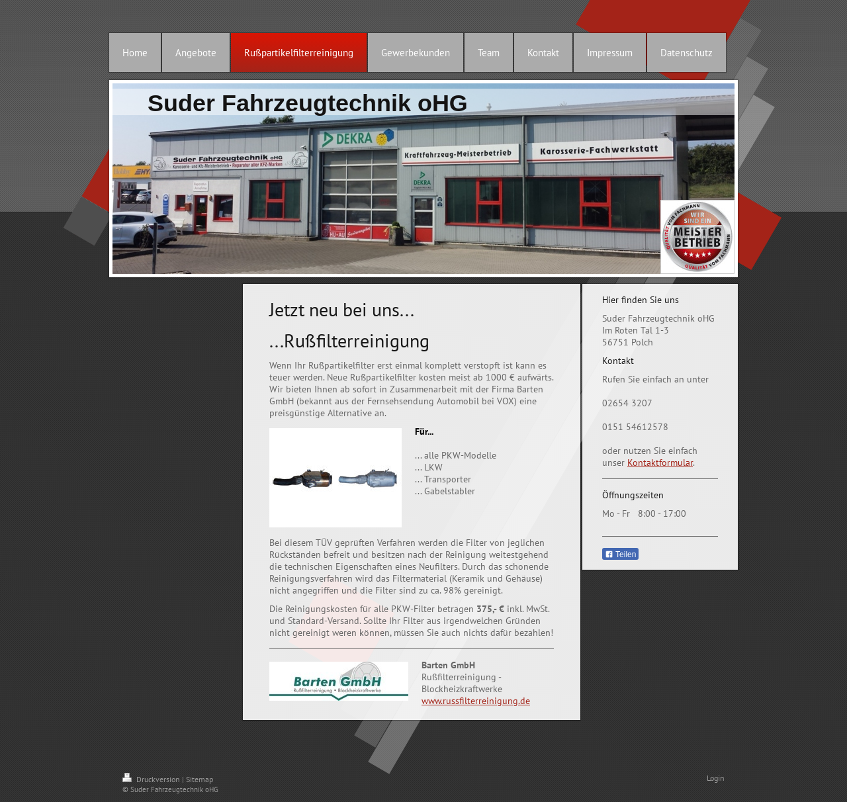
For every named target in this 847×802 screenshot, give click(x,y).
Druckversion (152, 779)
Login (716, 778)
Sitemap (199, 779)
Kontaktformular (660, 462)
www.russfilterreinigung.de (476, 701)
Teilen (620, 554)
